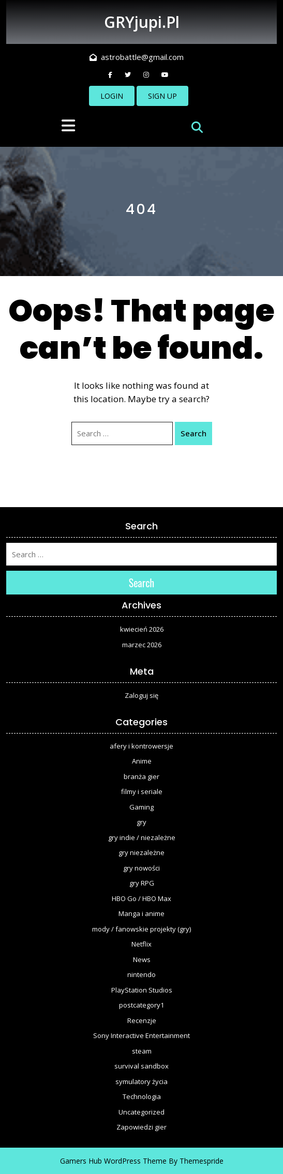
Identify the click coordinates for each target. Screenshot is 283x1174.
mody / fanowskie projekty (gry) (141, 929)
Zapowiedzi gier (141, 1127)
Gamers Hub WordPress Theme (113, 1161)
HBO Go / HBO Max (141, 898)
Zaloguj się (141, 695)
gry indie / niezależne (141, 837)
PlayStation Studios (141, 990)
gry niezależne (141, 852)
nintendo (141, 974)
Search (193, 433)
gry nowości (141, 868)
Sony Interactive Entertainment (141, 1035)
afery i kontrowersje (141, 746)
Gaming (141, 807)
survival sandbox (141, 1066)
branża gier (141, 776)
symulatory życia (141, 1081)
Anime (142, 761)
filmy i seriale (141, 791)
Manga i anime (141, 913)
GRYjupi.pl (142, 22)
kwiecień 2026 (141, 629)
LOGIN (111, 96)
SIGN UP (162, 96)
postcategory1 (141, 1005)
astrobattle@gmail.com (137, 57)
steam (142, 1051)
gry (141, 822)
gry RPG (141, 883)
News (142, 959)
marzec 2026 (141, 644)
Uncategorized (141, 1112)
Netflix (141, 944)
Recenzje (141, 1020)
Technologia (142, 1096)
